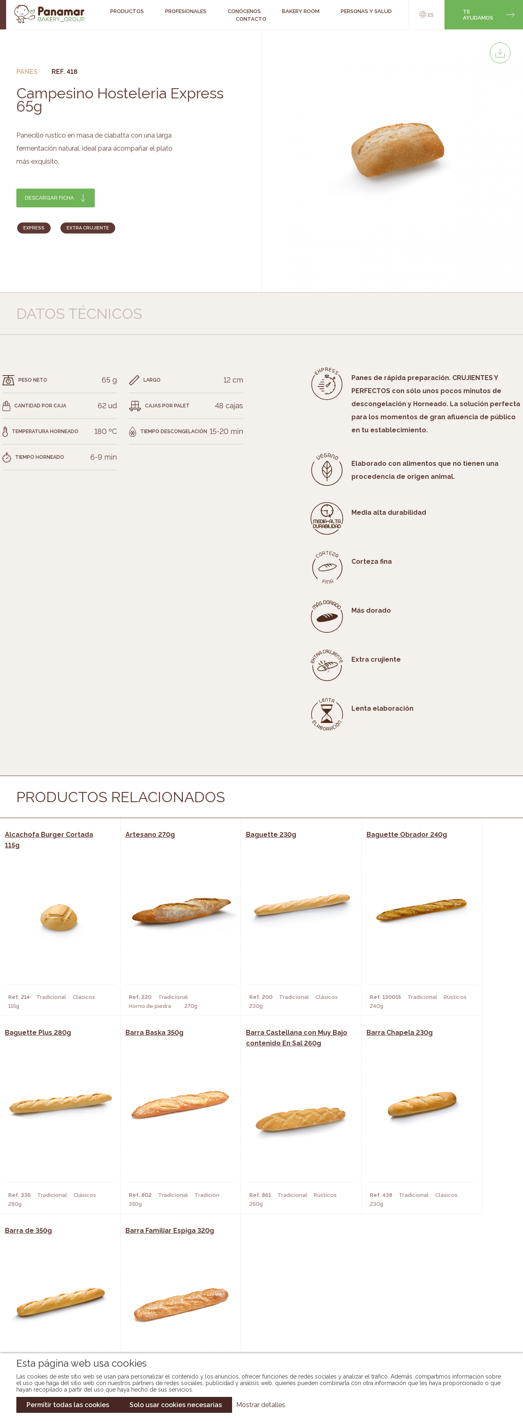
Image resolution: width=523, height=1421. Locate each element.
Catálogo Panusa (255, 1322)
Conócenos (55, 1286)
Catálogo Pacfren (256, 1335)
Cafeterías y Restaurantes (154, 1286)
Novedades (245, 1286)
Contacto (251, 19)
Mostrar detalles (260, 1405)
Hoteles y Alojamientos (150, 1322)
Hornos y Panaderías (145, 1298)
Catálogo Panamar (257, 1298)
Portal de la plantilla (442, 1304)
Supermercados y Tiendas (152, 1310)
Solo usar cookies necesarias (176, 1405)
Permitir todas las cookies (68, 1405)
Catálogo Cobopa (256, 1310)
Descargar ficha (49, 198)
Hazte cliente (58, 1322)
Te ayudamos (478, 15)
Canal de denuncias (442, 1330)
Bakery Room (57, 1298)
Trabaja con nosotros (442, 1279)
